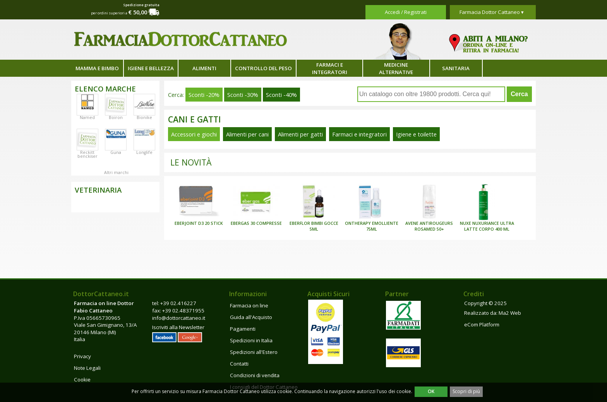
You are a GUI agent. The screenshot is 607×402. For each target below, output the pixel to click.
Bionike (144, 117)
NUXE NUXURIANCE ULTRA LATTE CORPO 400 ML (487, 226)
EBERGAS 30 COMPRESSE (256, 223)
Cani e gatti (194, 119)
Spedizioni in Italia (251, 340)
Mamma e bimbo (97, 68)
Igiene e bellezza (151, 68)
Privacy (82, 356)
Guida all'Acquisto (251, 317)
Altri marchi (116, 172)
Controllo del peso (263, 68)
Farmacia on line (249, 305)
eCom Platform (481, 324)
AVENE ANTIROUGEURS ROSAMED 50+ (429, 226)
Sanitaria (456, 68)
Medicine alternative (396, 68)
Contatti (239, 363)
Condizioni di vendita (254, 375)
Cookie (82, 379)
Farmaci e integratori (329, 68)
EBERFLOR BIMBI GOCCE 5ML (314, 226)
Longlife (144, 152)
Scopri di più (466, 391)
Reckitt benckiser (87, 154)
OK (431, 391)
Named (87, 117)
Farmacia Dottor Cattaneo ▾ (492, 12)
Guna (115, 152)
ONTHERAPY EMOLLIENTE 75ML (371, 226)
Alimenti (204, 68)
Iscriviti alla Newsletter (178, 327)
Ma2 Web (510, 312)
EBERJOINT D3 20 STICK (199, 223)
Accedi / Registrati (406, 12)
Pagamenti (242, 328)
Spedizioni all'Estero (254, 352)
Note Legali (87, 367)
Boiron (116, 117)
